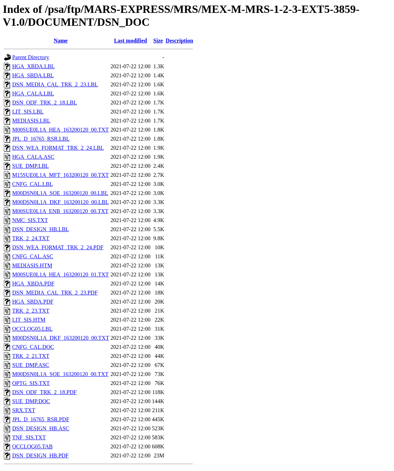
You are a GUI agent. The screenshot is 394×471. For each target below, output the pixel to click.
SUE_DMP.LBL (30, 166)
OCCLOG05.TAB (32, 446)
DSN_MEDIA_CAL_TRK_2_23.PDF (55, 293)
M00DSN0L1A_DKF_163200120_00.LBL (60, 202)
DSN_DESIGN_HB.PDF (40, 455)
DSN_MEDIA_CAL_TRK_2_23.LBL (55, 84)
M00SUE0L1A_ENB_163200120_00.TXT (60, 211)
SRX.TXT (23, 410)
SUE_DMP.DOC (31, 401)
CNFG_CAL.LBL (32, 184)
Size (158, 41)
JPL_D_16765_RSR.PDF (40, 419)
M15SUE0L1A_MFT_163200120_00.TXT (60, 175)
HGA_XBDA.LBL (33, 66)
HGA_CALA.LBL (33, 93)
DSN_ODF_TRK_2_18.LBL (44, 102)
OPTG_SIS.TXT (31, 383)
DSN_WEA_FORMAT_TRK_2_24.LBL (58, 148)
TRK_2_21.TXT (30, 356)
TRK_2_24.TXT (30, 238)
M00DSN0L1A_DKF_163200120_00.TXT (60, 338)
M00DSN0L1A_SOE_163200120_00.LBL (60, 193)
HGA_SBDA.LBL (33, 75)
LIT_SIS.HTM (29, 320)
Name (60, 41)
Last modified (130, 41)
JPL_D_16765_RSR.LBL (41, 139)
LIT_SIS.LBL (27, 112)
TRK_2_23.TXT (30, 311)
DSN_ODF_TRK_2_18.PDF (44, 392)
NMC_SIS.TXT (30, 220)
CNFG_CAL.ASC (32, 256)
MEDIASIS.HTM (32, 265)
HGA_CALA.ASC (33, 157)
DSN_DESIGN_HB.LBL (40, 229)
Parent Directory (30, 57)
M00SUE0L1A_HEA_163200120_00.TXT (60, 130)
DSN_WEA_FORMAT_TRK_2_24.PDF (58, 247)
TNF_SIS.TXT (29, 437)
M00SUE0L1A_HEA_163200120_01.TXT (60, 274)
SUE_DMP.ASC (30, 365)
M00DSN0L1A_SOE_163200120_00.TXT (60, 374)
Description (179, 41)
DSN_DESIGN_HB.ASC (40, 428)
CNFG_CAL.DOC (33, 347)
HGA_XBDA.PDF (33, 283)
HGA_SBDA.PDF (33, 302)
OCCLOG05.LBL (32, 329)
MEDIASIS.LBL (31, 121)
